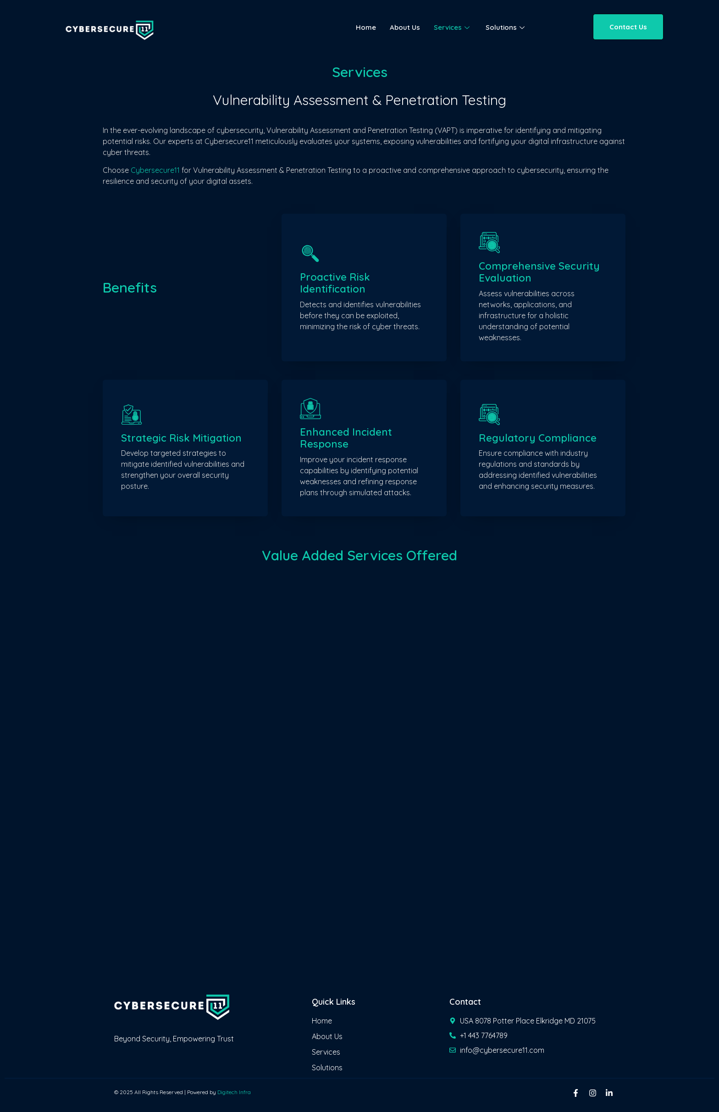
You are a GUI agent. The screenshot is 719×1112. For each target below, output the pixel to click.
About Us (405, 27)
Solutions (506, 27)
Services (453, 27)
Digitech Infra (234, 1092)
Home (366, 27)
